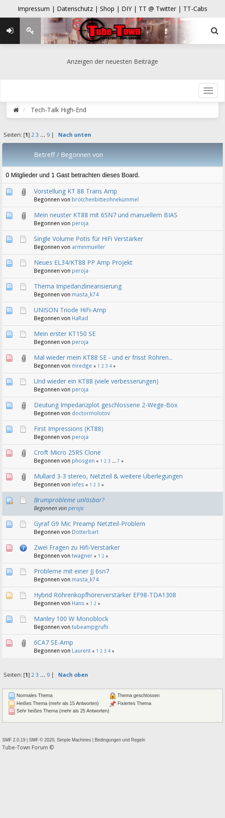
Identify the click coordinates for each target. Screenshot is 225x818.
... (43, 135)
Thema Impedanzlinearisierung (78, 286)
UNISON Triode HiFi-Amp (70, 310)
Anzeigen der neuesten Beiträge (112, 61)
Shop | (111, 8)
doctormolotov (91, 412)
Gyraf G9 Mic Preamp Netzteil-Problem (89, 523)
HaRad (80, 317)
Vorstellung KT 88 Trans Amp (75, 191)
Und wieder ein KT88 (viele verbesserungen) (96, 381)
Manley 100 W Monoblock (71, 618)
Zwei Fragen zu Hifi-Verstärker (77, 547)
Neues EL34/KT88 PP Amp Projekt (83, 262)
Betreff (44, 154)
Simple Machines (74, 740)
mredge (82, 365)
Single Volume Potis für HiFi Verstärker (88, 238)
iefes (78, 484)
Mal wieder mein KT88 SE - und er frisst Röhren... (103, 357)
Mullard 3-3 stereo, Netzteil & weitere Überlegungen (108, 476)
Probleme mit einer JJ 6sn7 (71, 571)
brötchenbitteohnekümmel (105, 199)
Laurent (81, 650)
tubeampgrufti (90, 626)
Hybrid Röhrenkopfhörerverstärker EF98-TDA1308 (105, 595)
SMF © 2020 (41, 740)
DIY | (130, 8)
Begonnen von (82, 154)
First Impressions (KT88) (68, 428)
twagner (82, 555)
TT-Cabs (195, 8)
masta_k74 (85, 294)
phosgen (83, 460)
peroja (80, 222)
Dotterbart (85, 531)
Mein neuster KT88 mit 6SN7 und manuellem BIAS (105, 215)
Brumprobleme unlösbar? (69, 500)
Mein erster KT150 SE (65, 333)
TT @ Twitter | (160, 8)
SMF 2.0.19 (14, 740)
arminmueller (88, 246)
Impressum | (37, 8)
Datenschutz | (78, 8)
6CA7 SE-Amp (53, 642)
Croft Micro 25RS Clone (67, 452)
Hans (78, 602)
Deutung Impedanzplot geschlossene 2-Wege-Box (105, 405)
